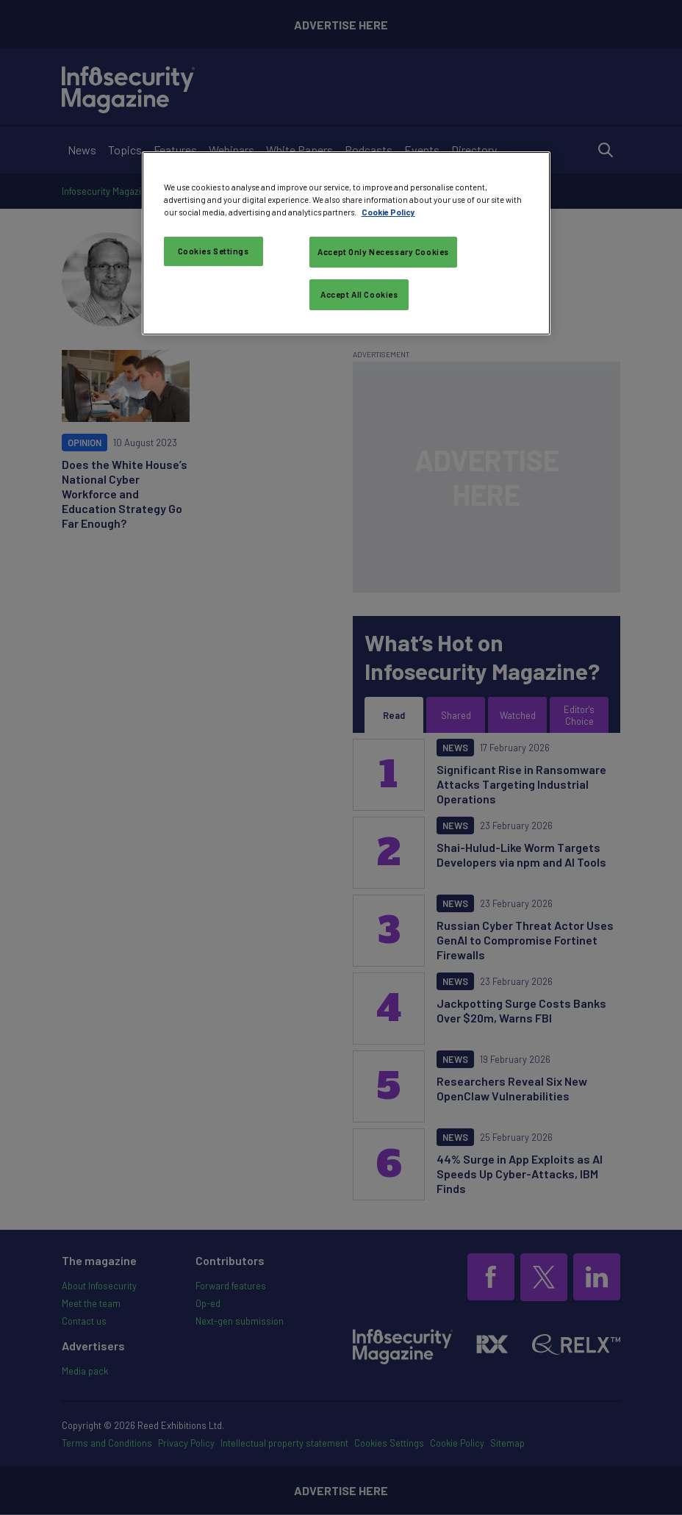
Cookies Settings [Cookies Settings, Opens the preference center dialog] (213, 251)
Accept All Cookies (359, 294)
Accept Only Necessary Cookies (383, 252)
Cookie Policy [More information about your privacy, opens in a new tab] (388, 212)
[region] (346, 243)
